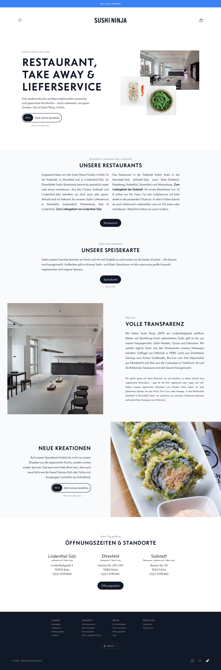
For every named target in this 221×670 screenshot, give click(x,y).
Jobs (114, 635)
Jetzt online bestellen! (110, 3)
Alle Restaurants (88, 624)
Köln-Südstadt (88, 631)
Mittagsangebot (58, 631)
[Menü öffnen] (20, 20)
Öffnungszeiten (118, 631)
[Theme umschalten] (200, 661)
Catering (55, 635)
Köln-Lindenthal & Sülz (91, 635)
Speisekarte (56, 624)
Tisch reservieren (119, 628)
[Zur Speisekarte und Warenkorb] (201, 20)
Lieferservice (56, 628)
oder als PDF (110, 286)
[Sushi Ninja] (110, 20)
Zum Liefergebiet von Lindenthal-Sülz (78, 209)
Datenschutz (148, 628)
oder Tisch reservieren (40, 125)
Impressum (147, 624)
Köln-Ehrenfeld (88, 628)
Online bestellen (119, 624)
